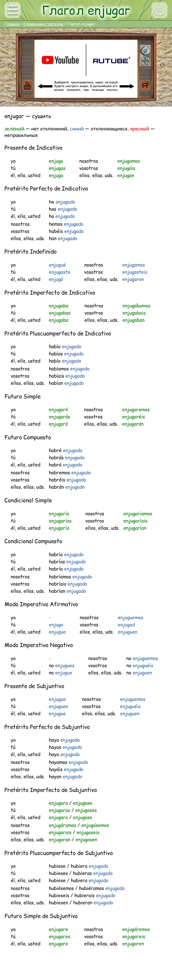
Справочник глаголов (43, 24)
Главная (12, 24)
